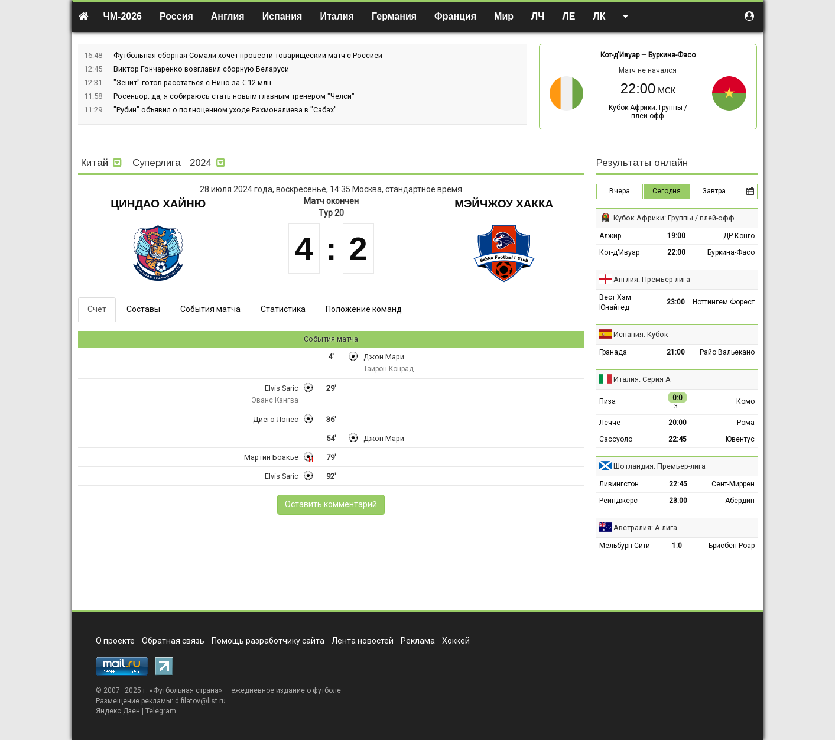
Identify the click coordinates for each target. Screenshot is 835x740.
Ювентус (740, 439)
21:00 (676, 352)
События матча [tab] (210, 309)
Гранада (613, 352)
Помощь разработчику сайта (268, 640)
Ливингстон (619, 484)
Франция (455, 16)
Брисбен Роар (732, 545)
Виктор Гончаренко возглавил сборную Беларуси (201, 68)
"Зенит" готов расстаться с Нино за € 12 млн (192, 82)
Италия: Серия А (642, 379)
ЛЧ (537, 16)
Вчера (619, 191)
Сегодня (666, 191)
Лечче (609, 422)
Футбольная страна (186, 690)
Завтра (714, 191)
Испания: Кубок (640, 334)
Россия (176, 16)
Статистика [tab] (283, 309)
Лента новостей (363, 640)
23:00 (676, 302)
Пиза (607, 401)
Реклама (418, 640)
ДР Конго (739, 236)
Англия (228, 16)
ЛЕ (569, 16)
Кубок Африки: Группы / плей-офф (648, 111)
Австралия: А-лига (645, 527)
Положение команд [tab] (364, 309)
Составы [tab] (143, 309)
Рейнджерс (618, 500)
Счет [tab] (96, 309)
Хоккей (456, 640)
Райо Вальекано (727, 352)
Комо (745, 401)
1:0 (677, 545)
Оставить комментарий (331, 504)
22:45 (677, 439)
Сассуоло (615, 439)
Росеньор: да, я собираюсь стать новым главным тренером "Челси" (234, 96)
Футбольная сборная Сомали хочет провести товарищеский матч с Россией (247, 55)
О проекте (115, 640)
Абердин (740, 500)
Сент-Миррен (733, 484)
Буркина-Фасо (672, 55)
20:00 (677, 422)
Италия (337, 16)
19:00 (676, 236)
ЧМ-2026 (122, 16)
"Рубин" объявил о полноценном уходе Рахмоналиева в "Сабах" (225, 109)
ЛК (599, 16)
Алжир (610, 236)
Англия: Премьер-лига (651, 279)
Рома (746, 422)
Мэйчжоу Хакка (503, 203)
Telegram (160, 711)
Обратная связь (173, 640)
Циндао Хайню (158, 203)
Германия (394, 16)
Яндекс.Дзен (118, 711)
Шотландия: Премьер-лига (659, 466)
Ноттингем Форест (724, 302)
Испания (282, 16)
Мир (504, 16)
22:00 (676, 252)
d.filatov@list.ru (200, 701)
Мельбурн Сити (624, 545)
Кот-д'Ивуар (619, 55)
